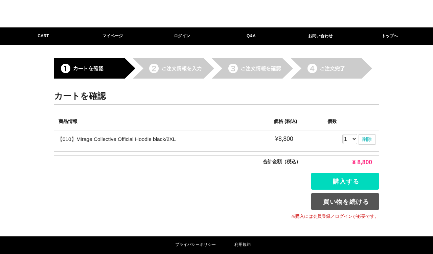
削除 (367, 139)
